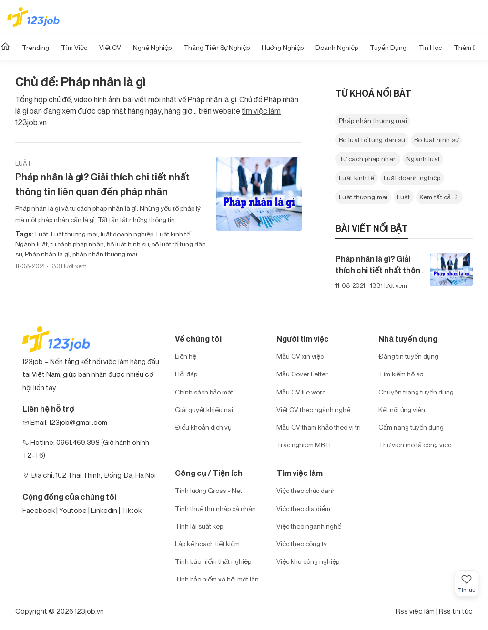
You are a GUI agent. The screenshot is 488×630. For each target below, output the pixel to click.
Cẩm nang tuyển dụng (411, 427)
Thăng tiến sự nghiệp (216, 47)
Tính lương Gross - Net (208, 490)
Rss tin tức (456, 611)
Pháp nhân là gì (46, 254)
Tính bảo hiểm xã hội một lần (217, 579)
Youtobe (73, 510)
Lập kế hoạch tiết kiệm (207, 544)
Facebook (38, 510)
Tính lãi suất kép (199, 526)
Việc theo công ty (301, 544)
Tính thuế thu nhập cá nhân (215, 508)
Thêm (464, 47)
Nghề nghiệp (152, 47)
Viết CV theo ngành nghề (313, 409)
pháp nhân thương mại (104, 254)
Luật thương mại (74, 234)
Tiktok (132, 510)
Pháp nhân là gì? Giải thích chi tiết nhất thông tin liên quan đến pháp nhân (102, 184)
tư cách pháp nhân (76, 244)
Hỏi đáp (186, 374)
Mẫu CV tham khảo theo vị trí (318, 427)
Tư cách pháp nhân (368, 159)
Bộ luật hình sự (436, 140)
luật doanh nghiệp (126, 234)
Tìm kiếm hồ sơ (400, 374)
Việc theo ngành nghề (308, 526)
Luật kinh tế (172, 234)
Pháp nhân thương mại (373, 121)
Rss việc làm (415, 611)
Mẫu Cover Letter (302, 374)
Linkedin (104, 510)
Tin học (430, 47)
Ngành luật (31, 244)
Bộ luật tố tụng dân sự (372, 140)
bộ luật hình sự (127, 244)
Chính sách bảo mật (204, 392)
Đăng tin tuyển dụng (408, 356)
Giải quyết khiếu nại (204, 409)
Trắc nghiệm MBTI (303, 445)
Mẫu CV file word (301, 392)
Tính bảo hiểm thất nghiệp (213, 561)
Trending (35, 47)
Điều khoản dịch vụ (203, 427)
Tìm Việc (74, 47)
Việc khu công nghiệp (307, 561)
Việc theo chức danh (306, 490)
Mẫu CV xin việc (300, 356)
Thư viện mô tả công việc (414, 445)
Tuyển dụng (388, 47)
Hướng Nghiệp (283, 47)
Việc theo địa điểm (303, 508)
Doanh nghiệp (336, 47)
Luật (23, 163)
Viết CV (110, 47)
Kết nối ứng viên (401, 409)
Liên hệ (185, 356)
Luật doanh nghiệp (412, 178)
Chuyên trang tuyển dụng (416, 392)
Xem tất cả (439, 197)
